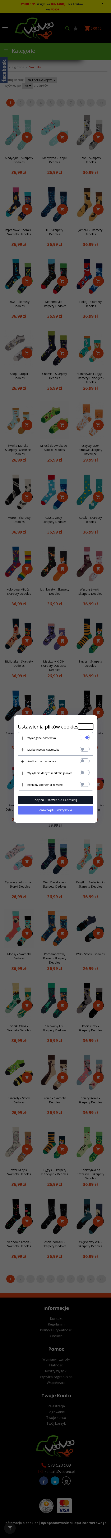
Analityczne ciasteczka (41, 761)
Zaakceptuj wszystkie (55, 810)
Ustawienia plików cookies (48, 726)
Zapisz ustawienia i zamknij (55, 800)
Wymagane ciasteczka (41, 738)
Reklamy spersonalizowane (45, 785)
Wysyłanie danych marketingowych (49, 773)
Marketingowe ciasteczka (43, 749)
